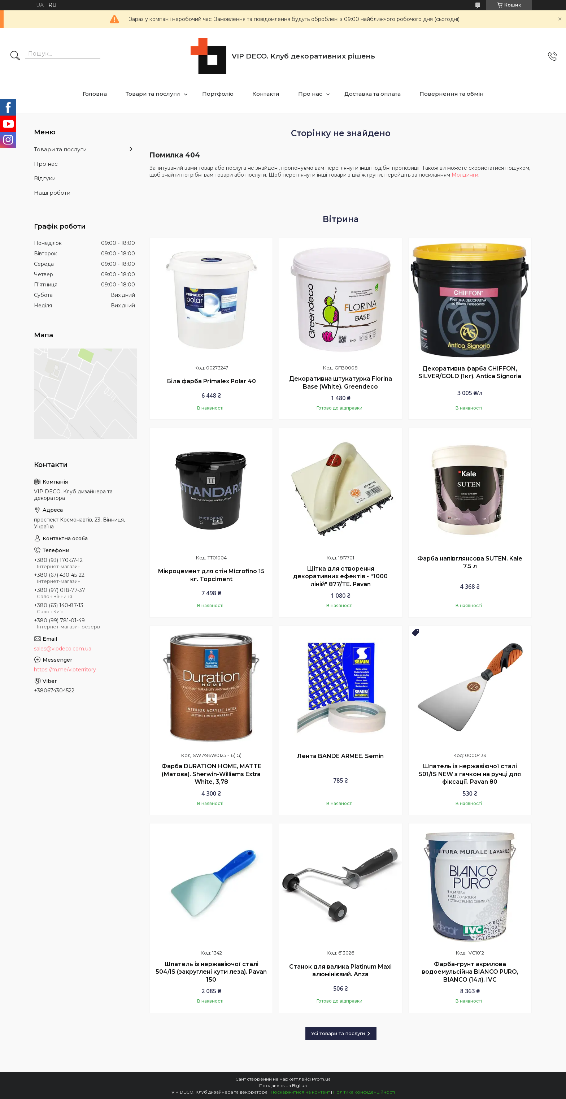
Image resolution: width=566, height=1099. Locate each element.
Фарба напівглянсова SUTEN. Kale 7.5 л (469, 562)
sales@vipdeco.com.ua (62, 648)
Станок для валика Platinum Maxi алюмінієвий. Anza (340, 970)
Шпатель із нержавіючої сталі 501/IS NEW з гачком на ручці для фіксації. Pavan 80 (470, 774)
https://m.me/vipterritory (65, 669)
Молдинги (465, 175)
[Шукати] (15, 56)
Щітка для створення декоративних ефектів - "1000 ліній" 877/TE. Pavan (340, 576)
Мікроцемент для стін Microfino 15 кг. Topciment (211, 575)
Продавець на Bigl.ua (283, 1085)
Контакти (265, 93)
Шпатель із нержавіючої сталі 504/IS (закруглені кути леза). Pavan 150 (211, 972)
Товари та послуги (153, 93)
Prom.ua (321, 1079)
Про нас (310, 93)
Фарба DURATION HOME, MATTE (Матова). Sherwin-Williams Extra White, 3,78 (211, 774)
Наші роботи (52, 192)
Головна (95, 93)
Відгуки (45, 178)
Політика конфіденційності (364, 1092)
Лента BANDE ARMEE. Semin (340, 756)
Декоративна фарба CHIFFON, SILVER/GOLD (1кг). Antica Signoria (469, 372)
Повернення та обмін (451, 93)
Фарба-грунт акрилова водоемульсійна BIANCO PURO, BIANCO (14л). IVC (470, 972)
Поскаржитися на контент (300, 1092)
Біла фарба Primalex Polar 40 (211, 381)
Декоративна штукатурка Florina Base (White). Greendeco (340, 382)
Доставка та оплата (372, 93)
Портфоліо (218, 93)
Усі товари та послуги (338, 1033)
